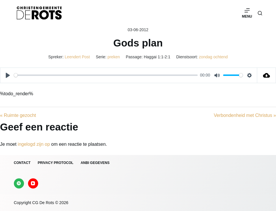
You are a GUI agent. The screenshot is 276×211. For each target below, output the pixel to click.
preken (114, 57)
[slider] (106, 75)
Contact (22, 163)
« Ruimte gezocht (18, 115)
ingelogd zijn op (34, 144)
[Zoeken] (260, 13)
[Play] (7, 75)
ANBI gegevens (95, 163)
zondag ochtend (213, 57)
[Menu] (247, 13)
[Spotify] (19, 183)
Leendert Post (77, 57)
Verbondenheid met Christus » (245, 115)
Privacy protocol (55, 163)
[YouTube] (33, 183)
